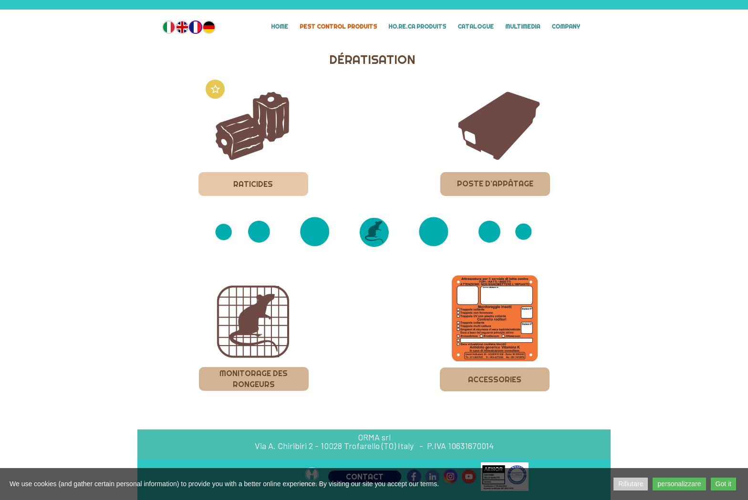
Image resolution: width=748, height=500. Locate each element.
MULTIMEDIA (522, 26)
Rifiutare (630, 484)
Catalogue (475, 26)
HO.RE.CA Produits (417, 26)
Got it (723, 484)
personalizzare (679, 484)
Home (279, 26)
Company (565, 26)
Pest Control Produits (338, 26)
